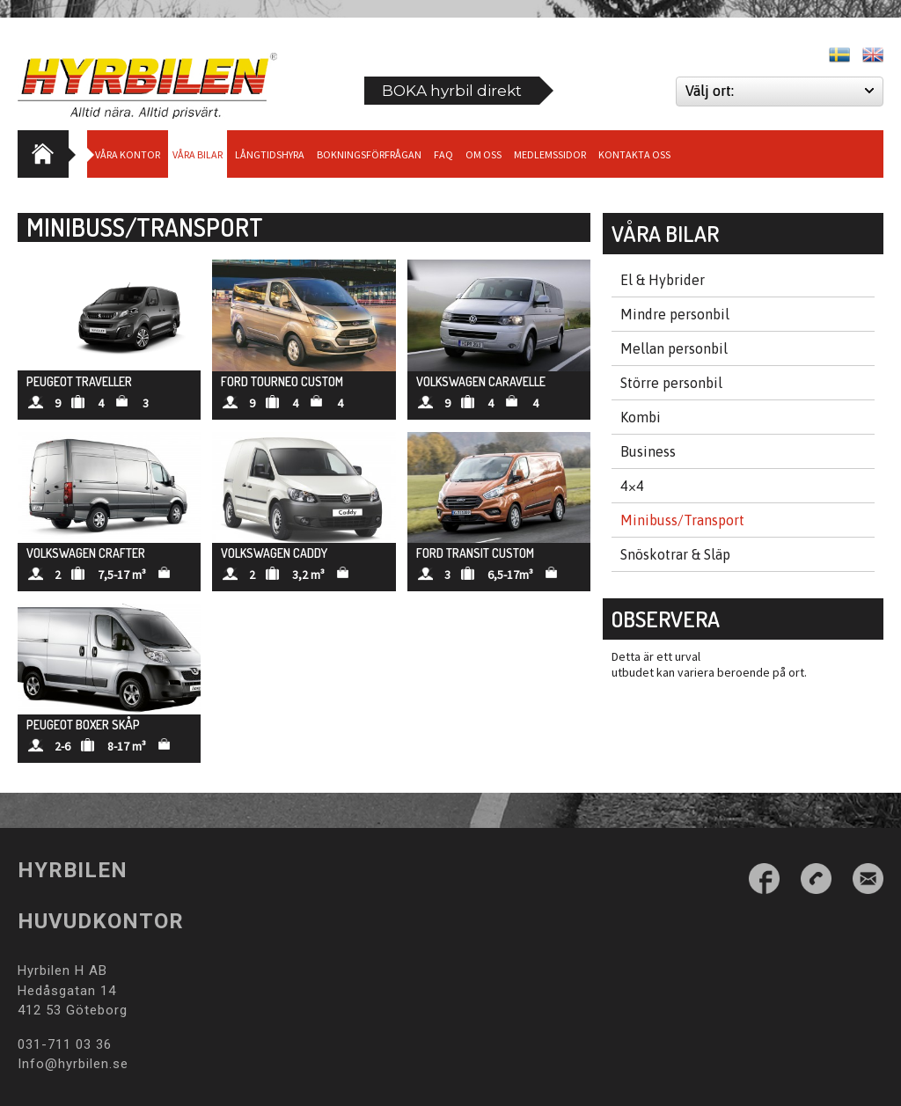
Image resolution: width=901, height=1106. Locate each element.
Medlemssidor (550, 154)
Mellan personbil (674, 348)
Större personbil (671, 383)
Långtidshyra (269, 154)
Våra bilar (197, 154)
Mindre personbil (674, 314)
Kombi (640, 417)
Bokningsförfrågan (369, 154)
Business (648, 451)
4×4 (632, 486)
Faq (443, 154)
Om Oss (483, 154)
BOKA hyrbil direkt (452, 90)
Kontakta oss (634, 154)
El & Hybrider (662, 280)
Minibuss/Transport (682, 520)
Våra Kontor (127, 154)
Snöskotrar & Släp (675, 554)
